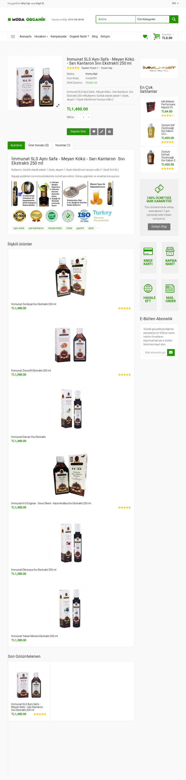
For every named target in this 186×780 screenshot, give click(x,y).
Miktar (70, 117)
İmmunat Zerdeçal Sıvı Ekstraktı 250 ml (33, 304)
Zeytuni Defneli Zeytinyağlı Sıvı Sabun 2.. (168, 156)
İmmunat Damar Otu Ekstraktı (28, 436)
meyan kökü (55, 228)
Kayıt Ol (40, 3)
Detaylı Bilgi (159, 226)
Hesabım (41, 36)
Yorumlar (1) (62, 145)
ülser (91, 228)
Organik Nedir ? (79, 36)
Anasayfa (25, 36)
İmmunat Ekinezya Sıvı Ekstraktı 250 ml (33, 569)
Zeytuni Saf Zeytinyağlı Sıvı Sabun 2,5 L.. (168, 129)
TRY (175, 3)
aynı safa (19, 228)
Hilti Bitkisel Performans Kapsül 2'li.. (168, 104)
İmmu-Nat (91, 73)
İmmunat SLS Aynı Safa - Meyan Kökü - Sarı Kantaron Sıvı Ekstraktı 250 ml (27, 707)
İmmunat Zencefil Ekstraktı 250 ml (31, 370)
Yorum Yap (106, 68)
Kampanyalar (58, 36)
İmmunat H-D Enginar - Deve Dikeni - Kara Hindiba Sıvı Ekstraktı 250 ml (51, 503)
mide (69, 228)
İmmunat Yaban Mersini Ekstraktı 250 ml (34, 636)
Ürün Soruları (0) (39, 145)
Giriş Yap (26, 3)
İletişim (105, 36)
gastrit (80, 228)
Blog (95, 36)
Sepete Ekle (78, 131)
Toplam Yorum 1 (89, 68)
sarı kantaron (36, 228)
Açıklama (16, 145)
